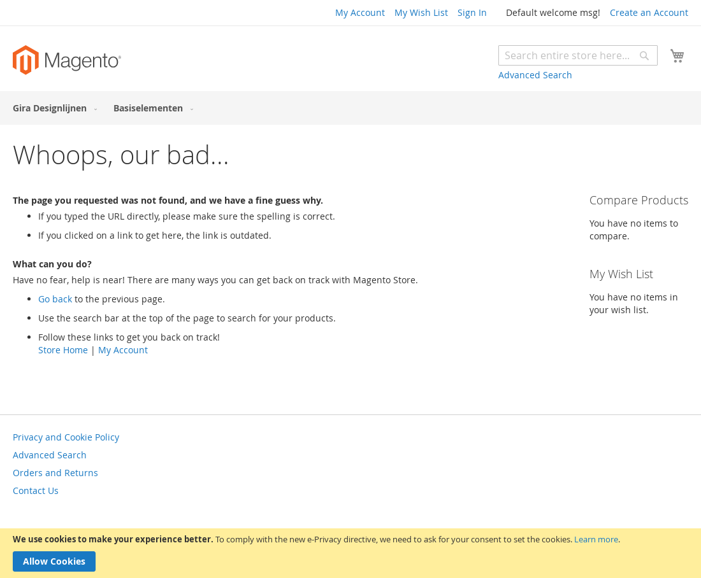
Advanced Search (535, 75)
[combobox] (578, 55)
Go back (55, 299)
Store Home (63, 350)
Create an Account (649, 12)
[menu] (350, 108)
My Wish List (421, 12)
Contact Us (36, 490)
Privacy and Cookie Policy (66, 437)
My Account (360, 12)
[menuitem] (52, 108)
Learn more (596, 539)
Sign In (472, 12)
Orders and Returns (55, 473)
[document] (350, 553)
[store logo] (67, 60)
